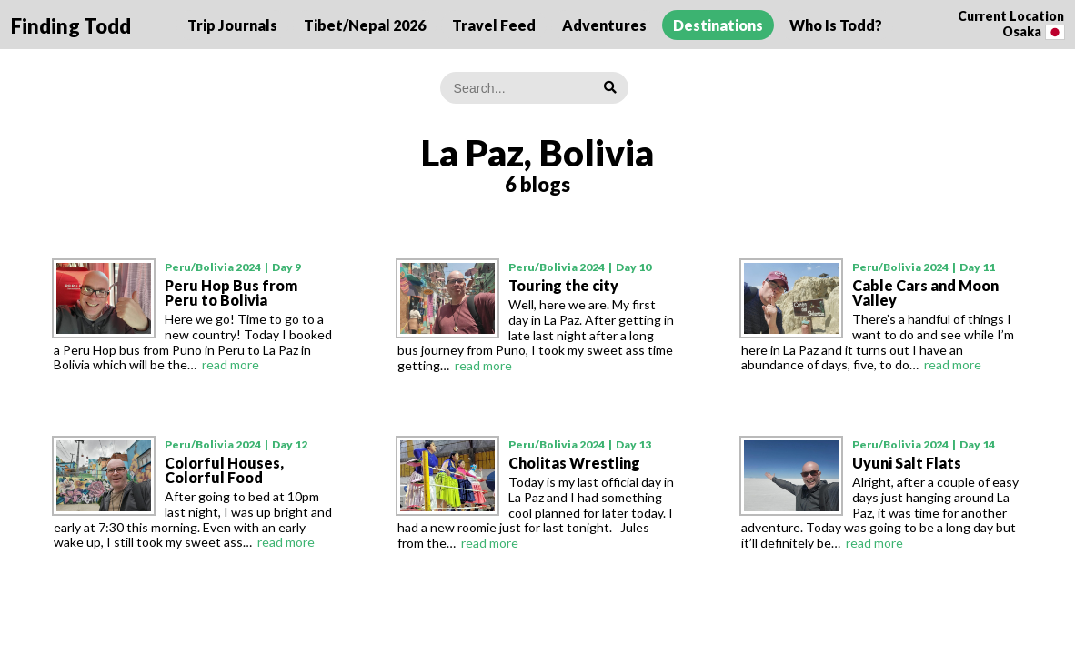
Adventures (604, 25)
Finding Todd (71, 26)
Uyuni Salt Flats (906, 462)
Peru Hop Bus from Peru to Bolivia (231, 292)
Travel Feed (494, 25)
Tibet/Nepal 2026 (365, 25)
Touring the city (563, 285)
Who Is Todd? (835, 25)
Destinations (718, 25)
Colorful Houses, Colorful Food (224, 470)
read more (230, 364)
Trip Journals (232, 25)
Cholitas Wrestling (574, 462)
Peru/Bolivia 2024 (213, 267)
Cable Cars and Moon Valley (925, 292)
